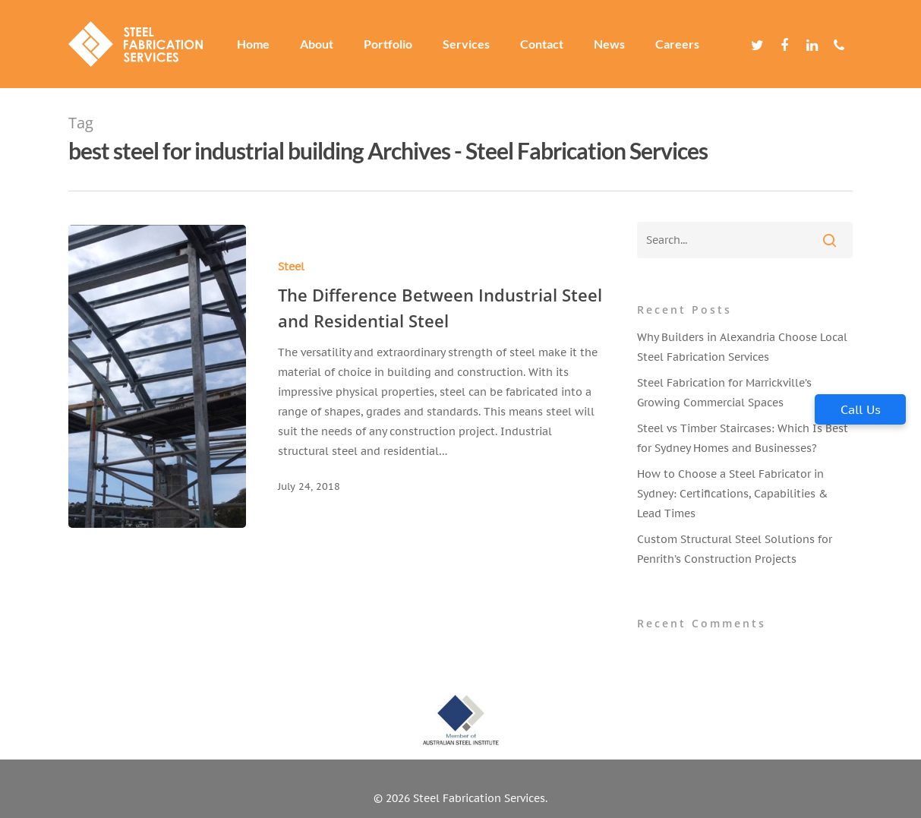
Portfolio (388, 44)
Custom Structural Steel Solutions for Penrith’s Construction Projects (734, 549)
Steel (291, 266)
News (609, 44)
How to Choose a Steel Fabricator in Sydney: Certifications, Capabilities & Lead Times (732, 493)
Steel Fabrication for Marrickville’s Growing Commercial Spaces (724, 392)
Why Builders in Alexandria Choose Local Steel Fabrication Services (742, 347)
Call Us (861, 409)
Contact (541, 44)
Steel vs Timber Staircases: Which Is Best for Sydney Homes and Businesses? (742, 438)
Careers (677, 44)
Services (466, 44)
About (316, 44)
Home (253, 44)
